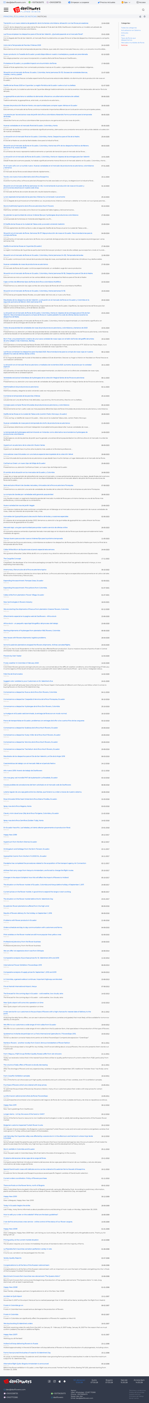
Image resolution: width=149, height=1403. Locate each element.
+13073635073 (37, 2)
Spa (126, 2)
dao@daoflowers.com (16, 2)
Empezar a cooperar (80, 2)
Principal (8, 16)
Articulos (124, 33)
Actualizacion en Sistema (131, 30)
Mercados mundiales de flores (132, 43)
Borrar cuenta (134, 1398)
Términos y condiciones (137, 1390)
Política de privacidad (136, 1392)
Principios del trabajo (136, 1396)
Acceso (142, 2)
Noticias (6, 25)
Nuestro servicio (134, 1394)
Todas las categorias (129, 28)
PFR (123, 35)
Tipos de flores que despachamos (128, 39)
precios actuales (107, 2)
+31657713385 (12, 1397)
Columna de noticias (25, 16)
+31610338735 (55, 2)
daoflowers (58, 1397)
